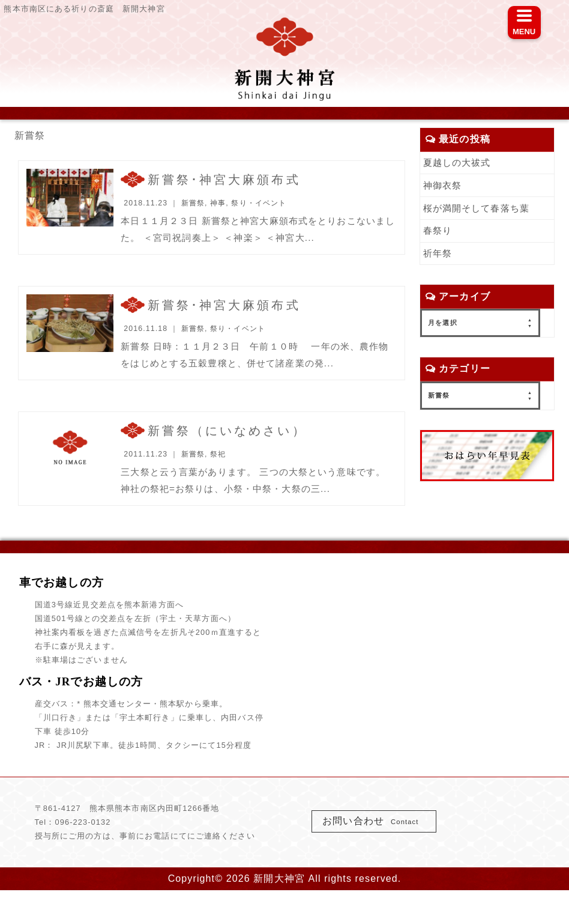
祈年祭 (438, 255)
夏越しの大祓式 (459, 162)
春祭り (438, 232)
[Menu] (524, 22)
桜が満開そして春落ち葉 (479, 209)
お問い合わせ (374, 828)
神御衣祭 (443, 186)
